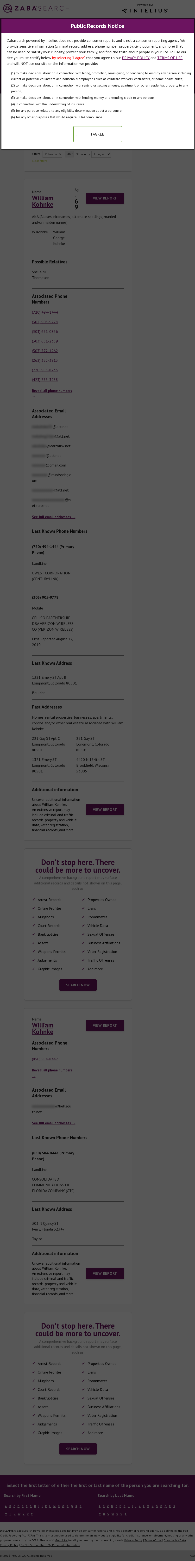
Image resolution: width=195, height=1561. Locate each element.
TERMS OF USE (169, 57)
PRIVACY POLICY (136, 57)
